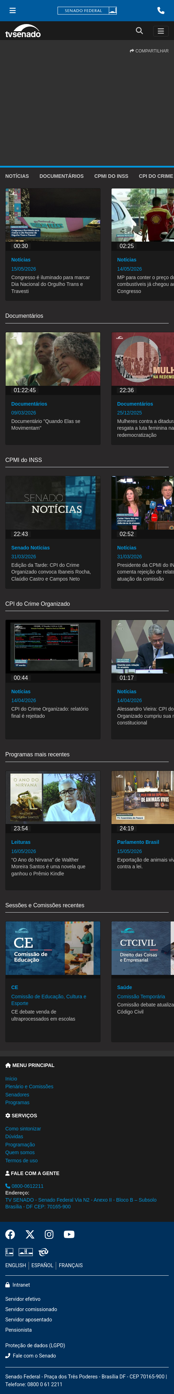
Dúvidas (14, 1136)
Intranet (17, 1285)
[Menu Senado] (13, 10)
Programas (17, 1102)
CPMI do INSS (111, 176)
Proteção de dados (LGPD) (35, 1346)
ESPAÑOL (42, 1266)
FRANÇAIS (71, 1266)
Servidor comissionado (31, 1309)
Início (11, 1079)
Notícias (17, 176)
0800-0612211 (24, 1186)
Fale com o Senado (30, 1356)
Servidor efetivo (23, 1299)
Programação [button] (20, 1144)
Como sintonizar (23, 1128)
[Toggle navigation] (161, 31)
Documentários (62, 176)
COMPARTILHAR (149, 51)
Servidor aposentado (28, 1320)
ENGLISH (15, 1266)
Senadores (17, 1094)
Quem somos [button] (20, 1152)
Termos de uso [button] (21, 1160)
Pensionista (18, 1330)
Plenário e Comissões (29, 1086)
